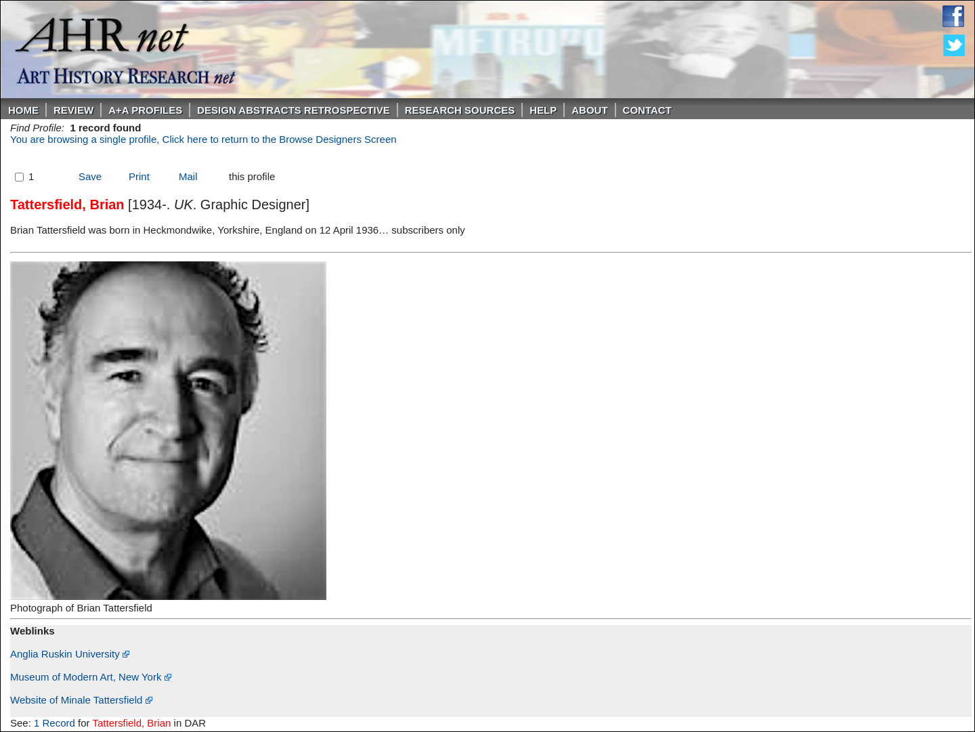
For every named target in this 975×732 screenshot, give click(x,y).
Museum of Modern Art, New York (90, 677)
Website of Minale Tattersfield (81, 700)
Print (139, 176)
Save (90, 176)
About (589, 110)
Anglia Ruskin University (69, 654)
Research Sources (460, 110)
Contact (647, 110)
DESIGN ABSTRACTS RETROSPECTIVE (293, 110)
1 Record (54, 723)
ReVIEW (73, 110)
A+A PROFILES (145, 110)
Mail (188, 176)
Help (543, 110)
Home (23, 110)
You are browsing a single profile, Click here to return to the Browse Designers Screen (203, 139)
